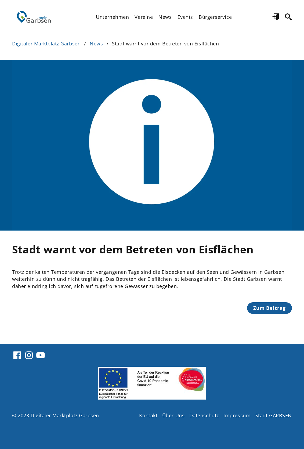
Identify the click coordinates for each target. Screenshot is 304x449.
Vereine (144, 17)
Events (185, 17)
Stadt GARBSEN (273, 415)
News (165, 17)
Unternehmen (112, 17)
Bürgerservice (215, 17)
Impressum (237, 415)
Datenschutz (204, 415)
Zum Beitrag (269, 308)
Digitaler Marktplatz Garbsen (46, 43)
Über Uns (173, 415)
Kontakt (148, 415)
